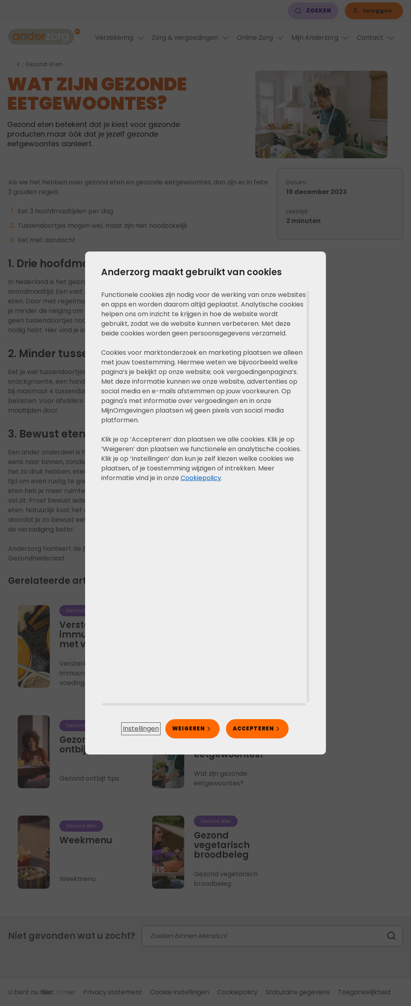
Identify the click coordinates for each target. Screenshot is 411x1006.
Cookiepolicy (201, 478)
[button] (141, 729)
